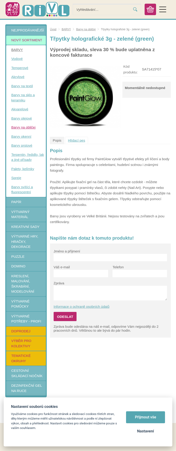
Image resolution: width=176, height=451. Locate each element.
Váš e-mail (62, 267)
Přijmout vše (145, 417)
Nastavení (145, 431)
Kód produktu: (130, 69)
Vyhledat (135, 9)
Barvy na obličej (86, 29)
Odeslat (65, 317)
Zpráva (59, 283)
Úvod (53, 29)
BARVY (66, 29)
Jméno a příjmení (67, 251)
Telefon (118, 267)
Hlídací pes (76, 140)
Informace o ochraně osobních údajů (82, 306)
